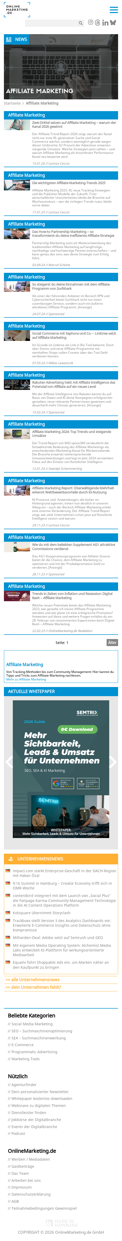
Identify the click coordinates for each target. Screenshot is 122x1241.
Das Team (20, 1173)
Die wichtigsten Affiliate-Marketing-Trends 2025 (68, 182)
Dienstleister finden (28, 1113)
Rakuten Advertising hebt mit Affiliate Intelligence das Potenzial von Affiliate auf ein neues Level (73, 384)
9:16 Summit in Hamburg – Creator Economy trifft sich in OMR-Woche (62, 885)
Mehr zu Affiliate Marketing (26, 679)
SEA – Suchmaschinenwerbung (38, 1038)
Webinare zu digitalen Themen (38, 1106)
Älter (112, 642)
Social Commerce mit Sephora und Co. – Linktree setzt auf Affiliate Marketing (74, 335)
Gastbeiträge (22, 1166)
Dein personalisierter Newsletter (40, 1092)
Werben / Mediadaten (30, 1159)
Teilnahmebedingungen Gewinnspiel (44, 1208)
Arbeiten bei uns (26, 1180)
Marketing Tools (25, 1059)
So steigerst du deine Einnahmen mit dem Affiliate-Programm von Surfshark (71, 286)
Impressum (21, 1187)
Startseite (12, 103)
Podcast (18, 1133)
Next (110, 762)
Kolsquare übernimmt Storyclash (42, 913)
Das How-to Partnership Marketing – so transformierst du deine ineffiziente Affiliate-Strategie (73, 233)
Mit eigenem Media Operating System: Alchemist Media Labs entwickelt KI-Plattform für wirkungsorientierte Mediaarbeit (62, 950)
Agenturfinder (24, 1085)
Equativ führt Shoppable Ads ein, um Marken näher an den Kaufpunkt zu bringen (61, 964)
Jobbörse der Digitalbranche (36, 1120)
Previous (11, 762)
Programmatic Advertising (34, 1052)
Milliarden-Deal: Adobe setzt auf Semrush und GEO (58, 937)
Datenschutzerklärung (31, 1194)
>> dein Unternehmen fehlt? (33, 987)
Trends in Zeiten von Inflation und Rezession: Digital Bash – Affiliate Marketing (72, 595)
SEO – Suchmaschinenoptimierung (41, 1031)
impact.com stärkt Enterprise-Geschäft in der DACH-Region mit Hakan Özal (64, 873)
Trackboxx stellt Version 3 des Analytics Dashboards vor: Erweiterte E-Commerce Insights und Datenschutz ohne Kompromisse (62, 925)
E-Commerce (22, 1045)
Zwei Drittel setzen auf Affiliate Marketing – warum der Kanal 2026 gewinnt (74, 124)
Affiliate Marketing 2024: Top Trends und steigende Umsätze (71, 433)
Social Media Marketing (32, 1024)
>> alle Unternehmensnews (32, 980)
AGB (15, 1201)
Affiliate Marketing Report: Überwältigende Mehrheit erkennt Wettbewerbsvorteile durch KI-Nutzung (73, 490)
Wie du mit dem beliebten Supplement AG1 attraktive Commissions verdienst (73, 546)
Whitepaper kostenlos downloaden (41, 1099)
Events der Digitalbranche (34, 1127)
